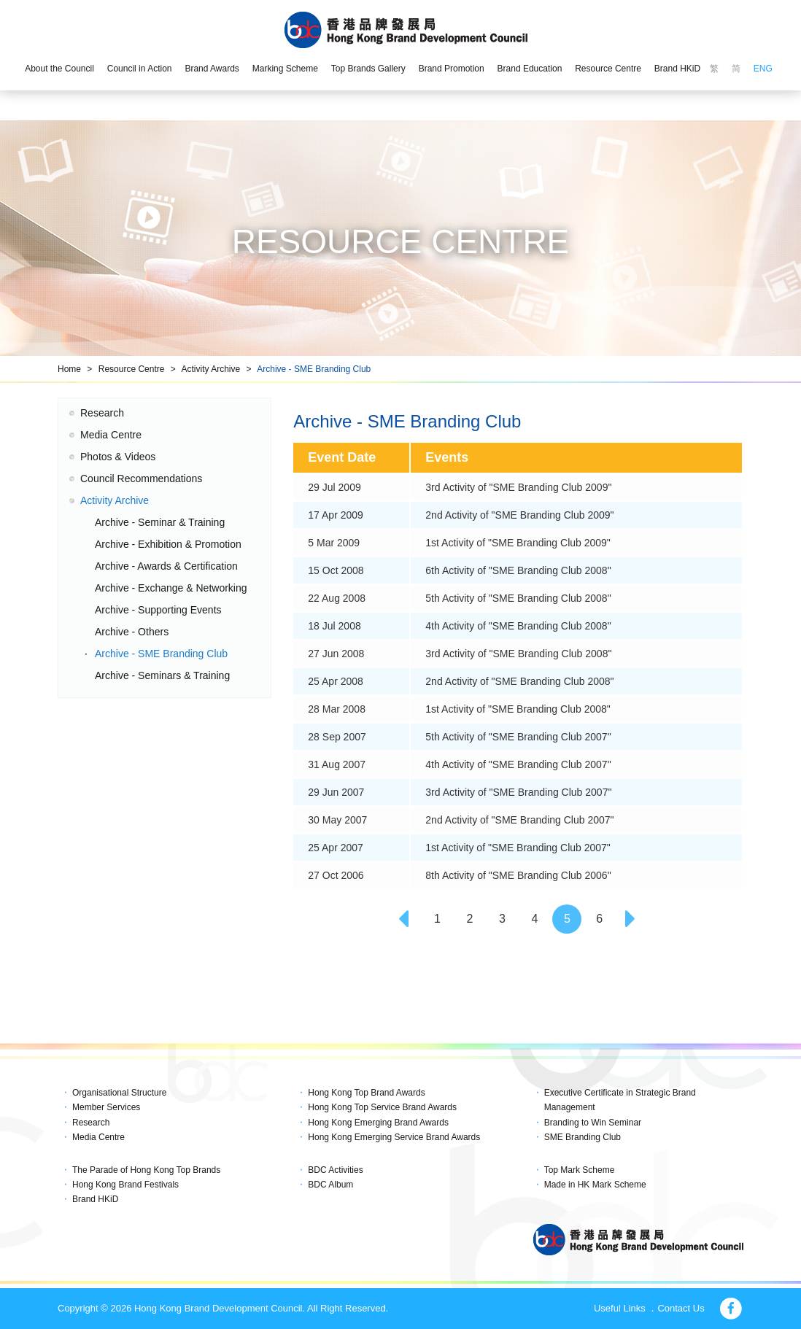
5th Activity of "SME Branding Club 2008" (518, 598)
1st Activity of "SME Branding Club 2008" (518, 709)
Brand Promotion (451, 68)
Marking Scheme (285, 68)
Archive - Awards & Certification (166, 566)
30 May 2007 (337, 820)
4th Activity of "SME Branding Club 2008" (518, 626)
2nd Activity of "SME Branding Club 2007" (519, 820)
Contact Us (680, 1308)
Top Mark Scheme (579, 1170)
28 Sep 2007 (336, 737)
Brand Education (530, 68)
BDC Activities (335, 1170)
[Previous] (404, 919)
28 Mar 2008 (336, 709)
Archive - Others (132, 632)
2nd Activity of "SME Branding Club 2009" (519, 515)
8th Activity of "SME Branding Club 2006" (518, 875)
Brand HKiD (677, 68)
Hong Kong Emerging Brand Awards (378, 1122)
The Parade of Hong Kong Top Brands (146, 1170)
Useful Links (620, 1308)
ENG (763, 68)
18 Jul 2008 (334, 626)
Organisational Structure (119, 1093)
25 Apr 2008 (335, 681)
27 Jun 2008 (336, 653)
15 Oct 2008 (335, 570)
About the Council (59, 68)
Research (102, 413)
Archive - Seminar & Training (160, 522)
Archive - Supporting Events (158, 610)
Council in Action (139, 68)
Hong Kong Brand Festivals (125, 1184)
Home (69, 369)
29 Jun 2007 (336, 792)
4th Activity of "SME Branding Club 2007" (518, 764)
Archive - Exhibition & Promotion (168, 544)
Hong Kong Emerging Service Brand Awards (394, 1137)
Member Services (106, 1107)
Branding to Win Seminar (592, 1122)
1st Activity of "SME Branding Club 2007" (518, 847)
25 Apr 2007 (335, 847)
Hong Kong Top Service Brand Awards (382, 1107)
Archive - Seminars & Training (162, 675)
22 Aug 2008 (336, 598)
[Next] (631, 919)
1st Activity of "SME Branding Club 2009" (518, 543)
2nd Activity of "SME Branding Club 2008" (519, 681)
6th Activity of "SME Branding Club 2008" (518, 570)
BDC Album (330, 1184)
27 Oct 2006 (335, 875)
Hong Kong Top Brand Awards (366, 1093)
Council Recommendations (141, 478)
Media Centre (111, 435)
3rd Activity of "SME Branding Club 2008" (518, 653)
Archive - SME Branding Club (314, 369)
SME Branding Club (582, 1137)
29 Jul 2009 (334, 487)
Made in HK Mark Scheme (595, 1184)
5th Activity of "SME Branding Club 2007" (518, 737)
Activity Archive (210, 369)
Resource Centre (608, 68)
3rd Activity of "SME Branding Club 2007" (518, 792)
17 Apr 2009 (335, 515)
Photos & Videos (117, 456)
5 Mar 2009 (334, 543)
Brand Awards (212, 68)
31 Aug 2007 (336, 764)
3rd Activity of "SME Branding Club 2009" (518, 487)
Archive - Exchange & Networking (171, 588)
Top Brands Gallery (368, 68)
